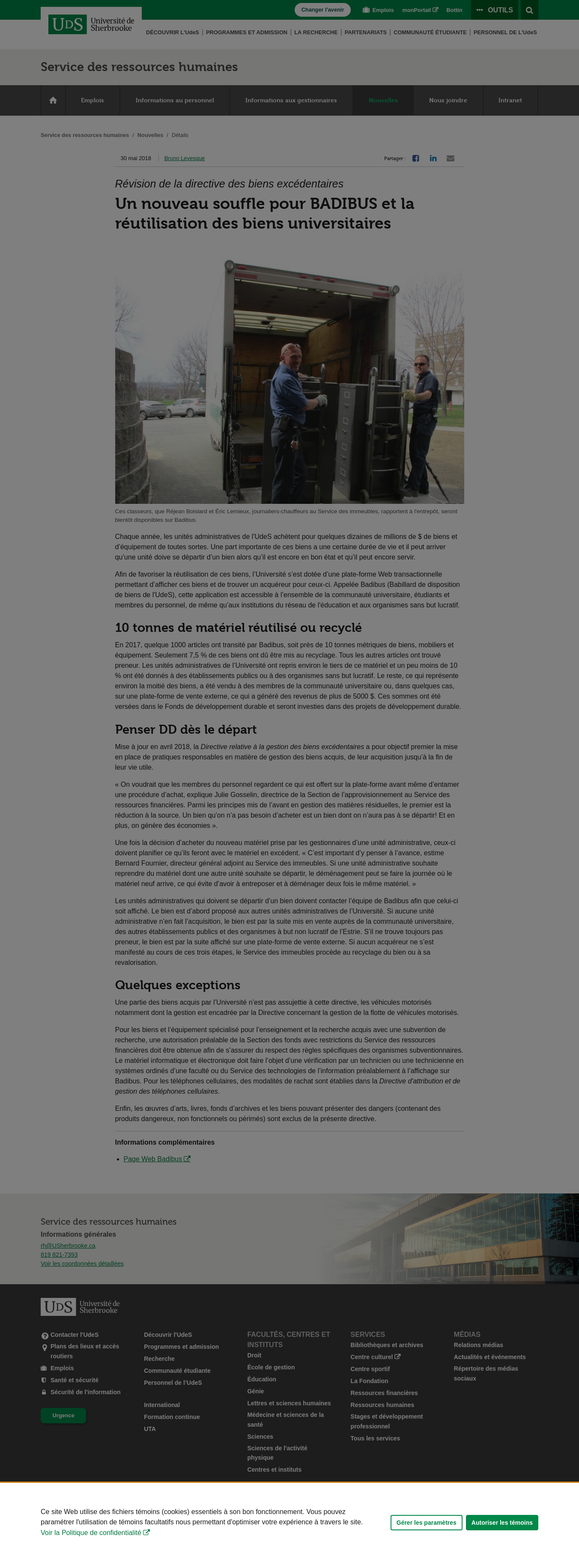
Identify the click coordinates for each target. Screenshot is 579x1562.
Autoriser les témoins (502, 1522)
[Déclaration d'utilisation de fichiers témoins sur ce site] (289, 1522)
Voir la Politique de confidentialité (91, 1532)
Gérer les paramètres (427, 1522)
